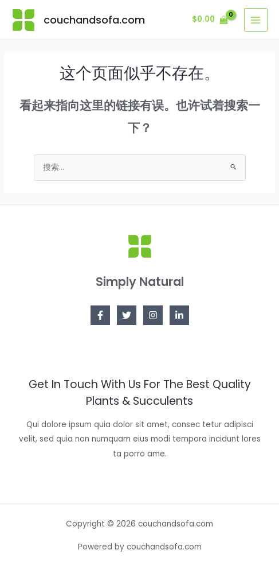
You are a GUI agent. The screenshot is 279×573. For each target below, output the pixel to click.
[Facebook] (100, 315)
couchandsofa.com (94, 20)
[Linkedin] (179, 315)
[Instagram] (153, 315)
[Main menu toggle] (256, 20)
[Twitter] (126, 315)
